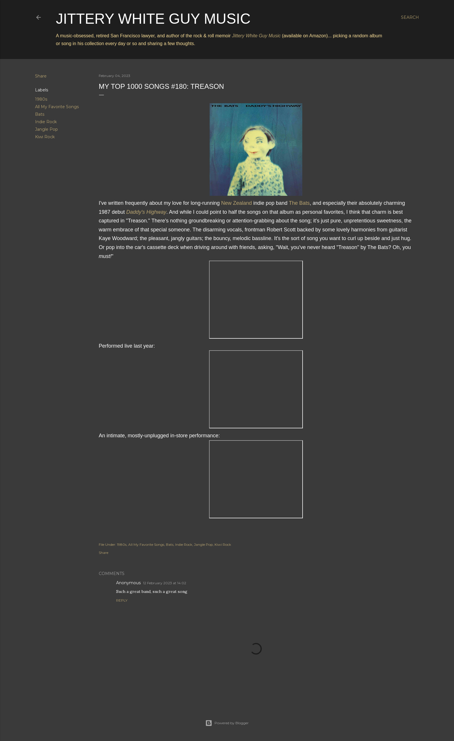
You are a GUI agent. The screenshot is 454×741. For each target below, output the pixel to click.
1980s (41, 99)
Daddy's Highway (146, 212)
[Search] (410, 17)
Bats (39, 114)
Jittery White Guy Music (153, 19)
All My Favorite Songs (57, 106)
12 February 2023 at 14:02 (164, 583)
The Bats (299, 203)
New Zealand (236, 203)
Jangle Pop (46, 129)
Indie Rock (46, 121)
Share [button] (41, 76)
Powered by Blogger (227, 723)
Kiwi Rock (45, 136)
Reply (121, 600)
